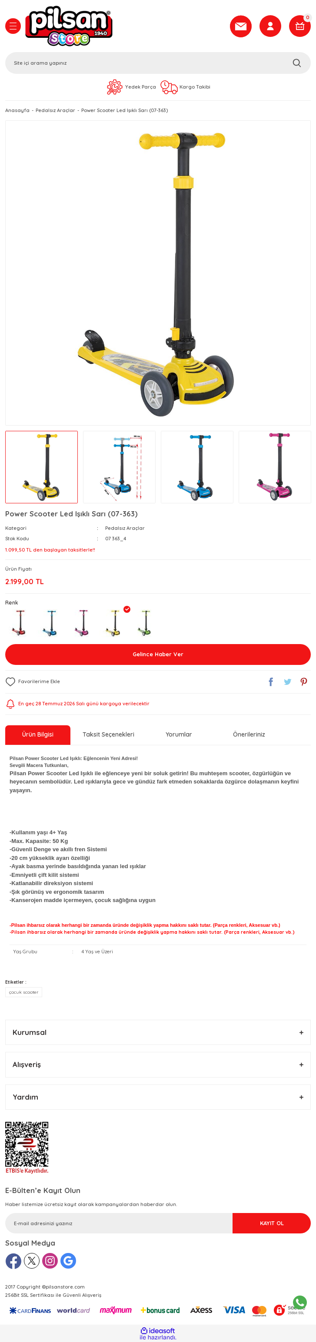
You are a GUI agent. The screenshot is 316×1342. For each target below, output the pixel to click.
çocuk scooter (23, 992)
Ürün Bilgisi (37, 734)
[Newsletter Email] (158, 1223)
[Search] (158, 63)
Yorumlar (179, 734)
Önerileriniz (249, 734)
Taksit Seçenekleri (108, 734)
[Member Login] (270, 26)
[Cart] (300, 26)
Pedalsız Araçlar (125, 528)
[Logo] (124, 26)
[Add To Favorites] (32, 682)
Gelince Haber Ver (158, 654)
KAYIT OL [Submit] (272, 1223)
